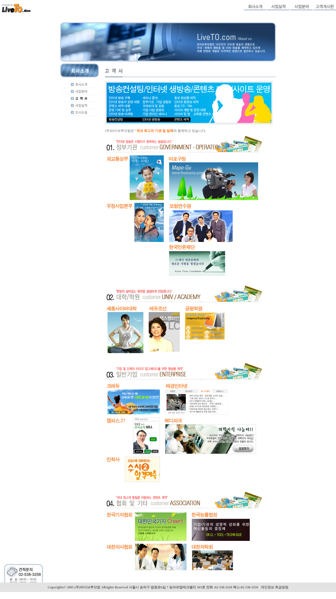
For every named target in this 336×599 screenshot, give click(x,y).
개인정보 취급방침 (274, 587)
